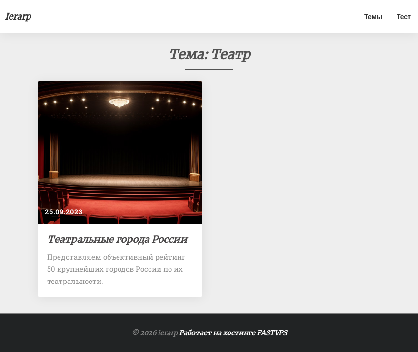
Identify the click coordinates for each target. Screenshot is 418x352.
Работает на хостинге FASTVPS (233, 333)
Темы (373, 16)
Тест (404, 16)
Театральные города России (117, 239)
